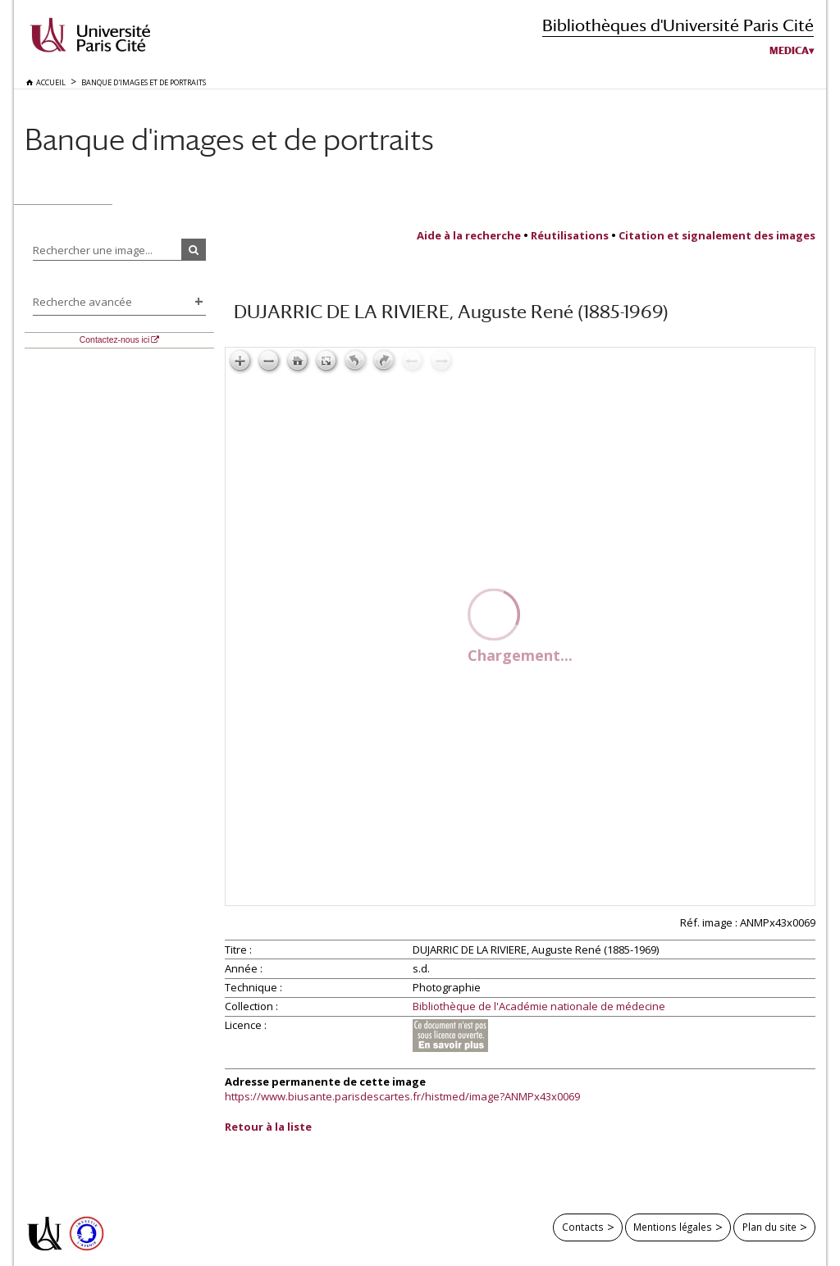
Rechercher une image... (93, 250)
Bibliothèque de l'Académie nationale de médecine (539, 1006)
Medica (789, 51)
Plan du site (769, 1226)
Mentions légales (672, 1226)
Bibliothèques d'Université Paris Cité (678, 25)
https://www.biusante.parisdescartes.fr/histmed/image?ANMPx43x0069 (402, 1096)
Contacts (583, 1226)
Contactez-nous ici (114, 339)
